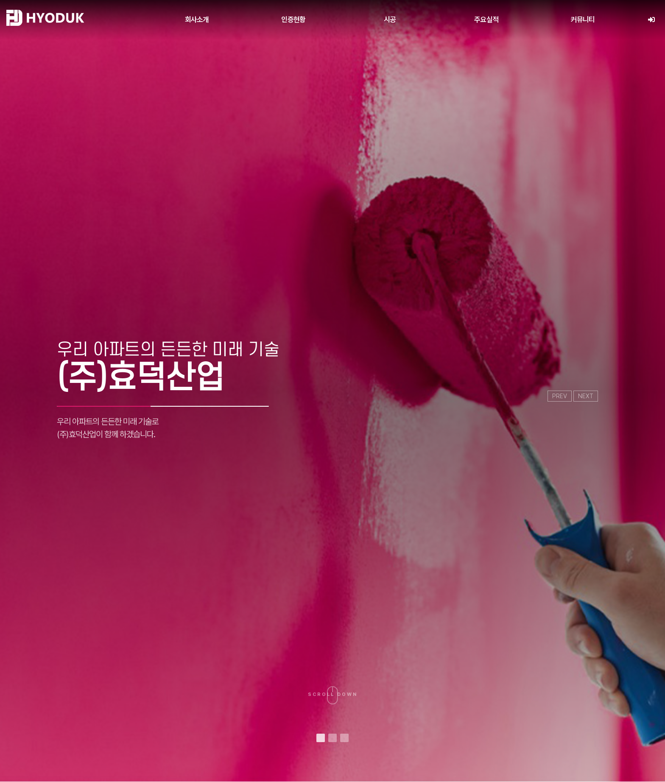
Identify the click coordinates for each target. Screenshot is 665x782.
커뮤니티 (583, 19)
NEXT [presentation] (585, 396)
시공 (390, 19)
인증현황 (293, 19)
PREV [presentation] (559, 396)
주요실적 (486, 19)
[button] (320, 738)
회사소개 (197, 19)
